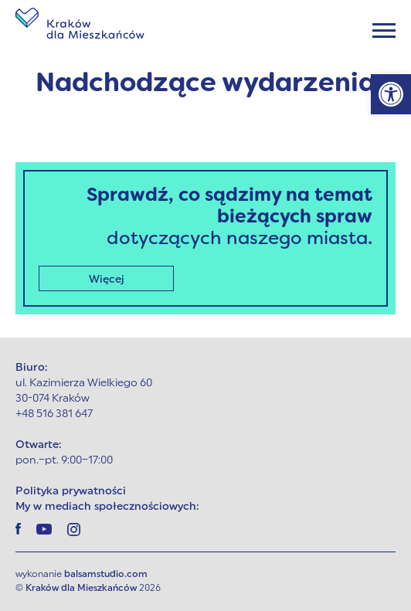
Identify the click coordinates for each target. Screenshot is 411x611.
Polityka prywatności (70, 491)
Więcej (106, 280)
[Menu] (384, 30)
